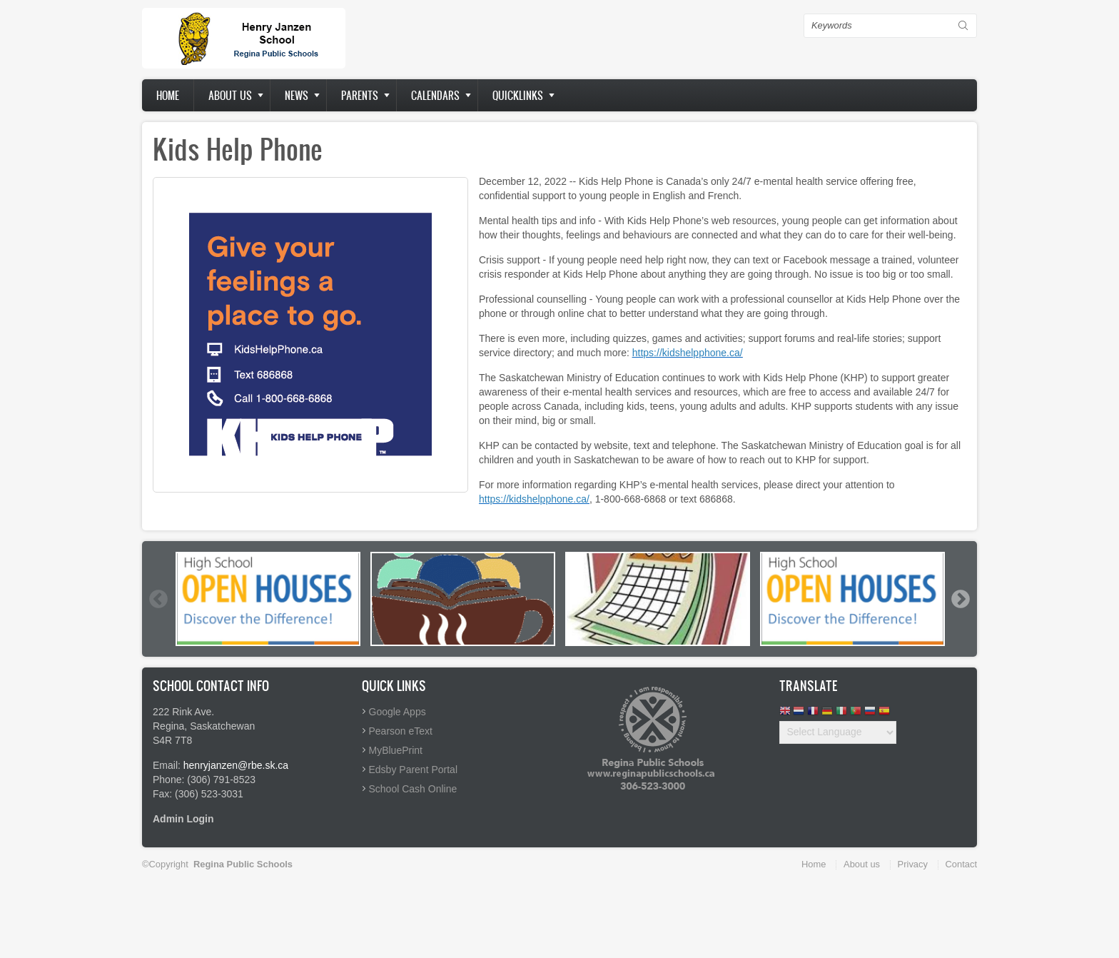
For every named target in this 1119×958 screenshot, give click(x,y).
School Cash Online (413, 789)
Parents (359, 95)
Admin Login (183, 819)
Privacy (913, 864)
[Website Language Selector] (837, 732)
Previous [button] (158, 599)
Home (167, 95)
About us (230, 95)
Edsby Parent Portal (413, 769)
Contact (961, 864)
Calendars (435, 95)
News (296, 95)
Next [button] (960, 599)
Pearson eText (401, 731)
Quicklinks (517, 95)
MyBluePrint (395, 750)
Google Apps (397, 711)
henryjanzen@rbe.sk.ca (235, 765)
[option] (268, 599)
